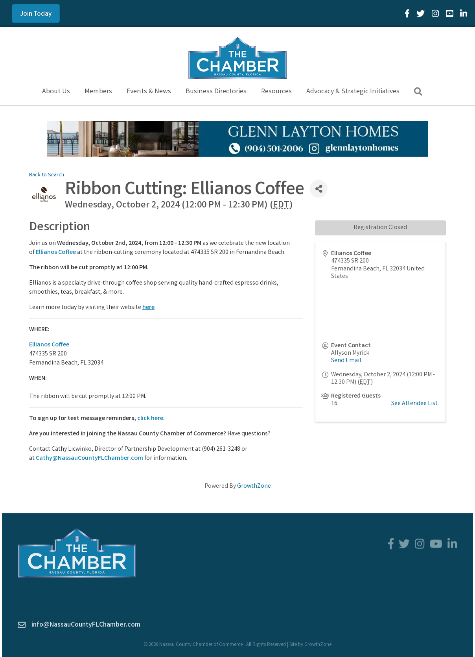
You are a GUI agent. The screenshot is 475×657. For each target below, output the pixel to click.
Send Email (346, 360)
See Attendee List (414, 403)
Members (98, 92)
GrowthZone (254, 486)
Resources (276, 92)
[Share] (319, 189)
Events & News (149, 92)
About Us (56, 92)
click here (150, 418)
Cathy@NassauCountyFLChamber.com (89, 458)
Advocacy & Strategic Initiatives (353, 92)
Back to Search (46, 175)
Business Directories (216, 92)
